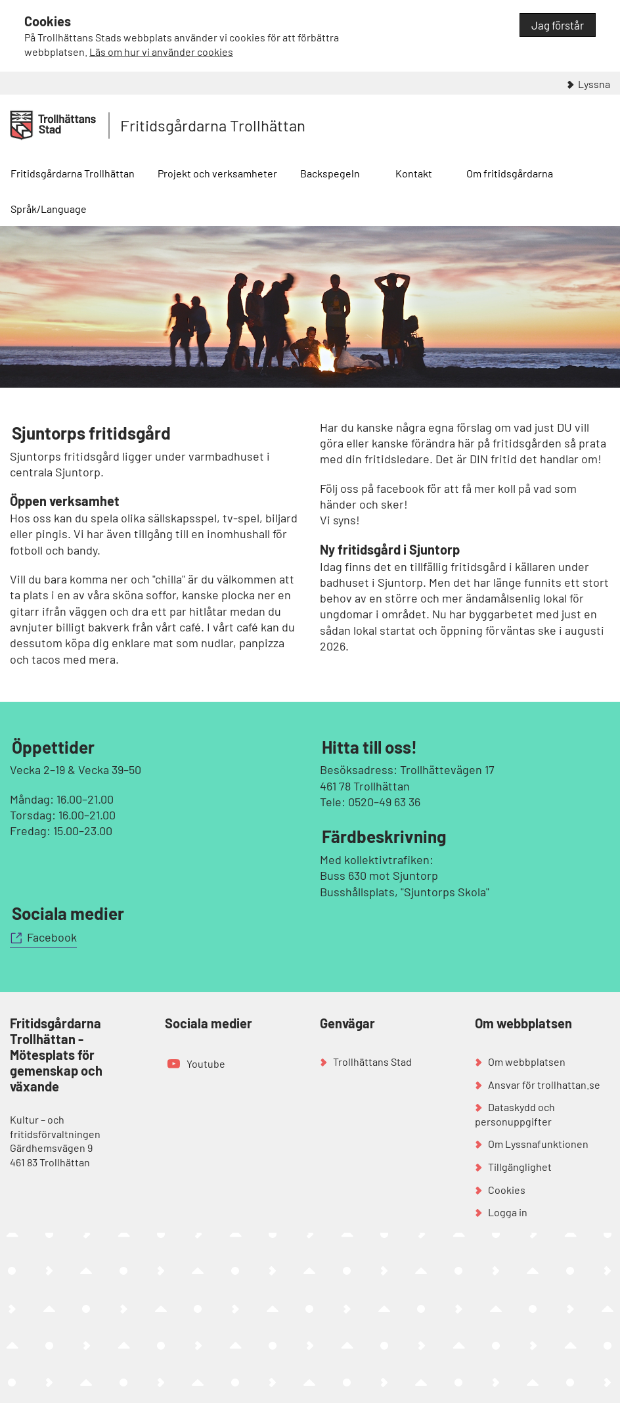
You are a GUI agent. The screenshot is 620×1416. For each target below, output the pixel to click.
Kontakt (413, 173)
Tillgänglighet (520, 1166)
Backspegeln (330, 173)
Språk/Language (49, 208)
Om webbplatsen (526, 1061)
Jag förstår (557, 25)
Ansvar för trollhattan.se (544, 1084)
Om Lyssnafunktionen (538, 1143)
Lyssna (594, 84)
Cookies (506, 1189)
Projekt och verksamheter (217, 173)
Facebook (52, 937)
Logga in (507, 1212)
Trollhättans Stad (372, 1061)
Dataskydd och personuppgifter (515, 1114)
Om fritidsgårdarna (509, 173)
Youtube (206, 1063)
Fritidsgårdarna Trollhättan (212, 125)
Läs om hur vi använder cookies (161, 51)
